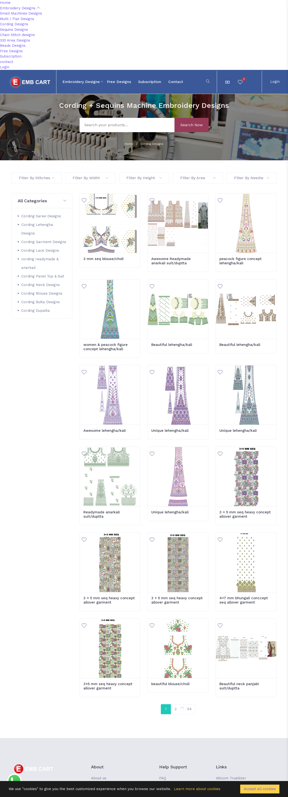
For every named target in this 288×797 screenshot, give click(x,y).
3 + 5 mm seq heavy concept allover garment (245, 514)
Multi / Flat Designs (17, 19)
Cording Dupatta (35, 310)
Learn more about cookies (197, 789)
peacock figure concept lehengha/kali (240, 261)
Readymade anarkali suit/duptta (101, 514)
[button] (42, 200)
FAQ (162, 778)
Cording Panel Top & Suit (42, 276)
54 (189, 709)
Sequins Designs (14, 29)
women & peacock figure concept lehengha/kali (105, 347)
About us (98, 778)
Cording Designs (14, 24)
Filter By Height (144, 178)
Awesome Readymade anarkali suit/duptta (171, 261)
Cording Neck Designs (40, 285)
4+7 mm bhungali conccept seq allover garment (243, 600)
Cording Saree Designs (41, 216)
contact (6, 62)
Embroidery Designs (20, 8)
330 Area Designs (15, 40)
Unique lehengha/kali (170, 430)
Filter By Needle (251, 178)
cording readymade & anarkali (40, 263)
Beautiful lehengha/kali (171, 345)
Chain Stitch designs (17, 35)
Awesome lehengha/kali (104, 430)
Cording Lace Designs (40, 250)
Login (4, 67)
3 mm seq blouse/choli (103, 259)
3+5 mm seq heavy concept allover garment (107, 686)
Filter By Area (198, 178)
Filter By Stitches (36, 178)
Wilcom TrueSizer (231, 778)
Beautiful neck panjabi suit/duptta (239, 686)
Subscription (11, 56)
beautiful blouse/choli (170, 684)
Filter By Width (90, 178)
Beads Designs (13, 45)
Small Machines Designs (21, 13)
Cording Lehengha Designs (37, 229)
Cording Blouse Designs (41, 293)
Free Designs (11, 51)
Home (5, 2)
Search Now (191, 125)
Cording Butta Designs (40, 302)
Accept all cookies (260, 789)
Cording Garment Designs (43, 242)
